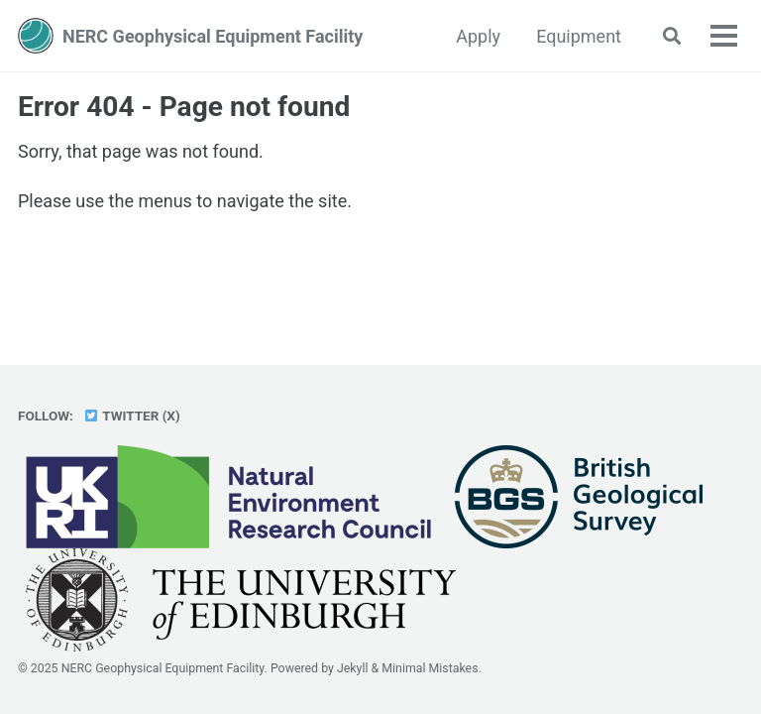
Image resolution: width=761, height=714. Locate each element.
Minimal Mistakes (429, 668)
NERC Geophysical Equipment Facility (212, 36)
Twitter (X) (130, 415)
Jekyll (353, 668)
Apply (478, 36)
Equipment (578, 36)
